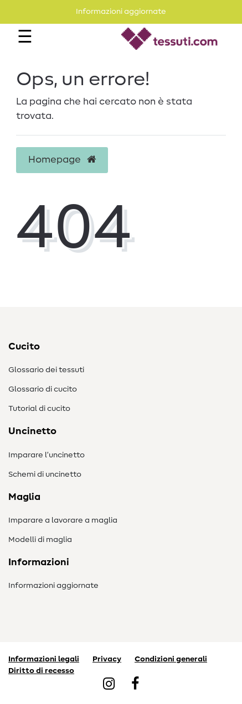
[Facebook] (135, 684)
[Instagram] (109, 684)
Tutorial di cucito (39, 409)
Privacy (106, 659)
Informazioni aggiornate (53, 586)
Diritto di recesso (41, 671)
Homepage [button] (62, 160)
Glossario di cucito (42, 389)
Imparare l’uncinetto (46, 455)
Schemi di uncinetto (44, 474)
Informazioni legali (43, 659)
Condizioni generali (171, 659)
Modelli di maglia (40, 540)
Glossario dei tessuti (46, 370)
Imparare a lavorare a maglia (62, 520)
